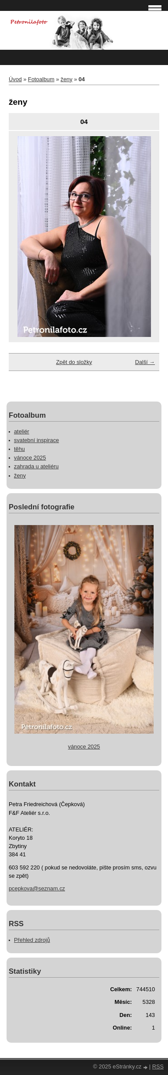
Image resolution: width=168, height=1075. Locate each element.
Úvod (15, 79)
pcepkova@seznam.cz (37, 888)
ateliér (21, 431)
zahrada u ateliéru (36, 466)
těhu (19, 449)
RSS (158, 1066)
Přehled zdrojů (32, 940)
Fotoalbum (41, 79)
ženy (66, 79)
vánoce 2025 (30, 457)
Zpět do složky (74, 362)
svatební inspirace (36, 440)
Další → (145, 362)
